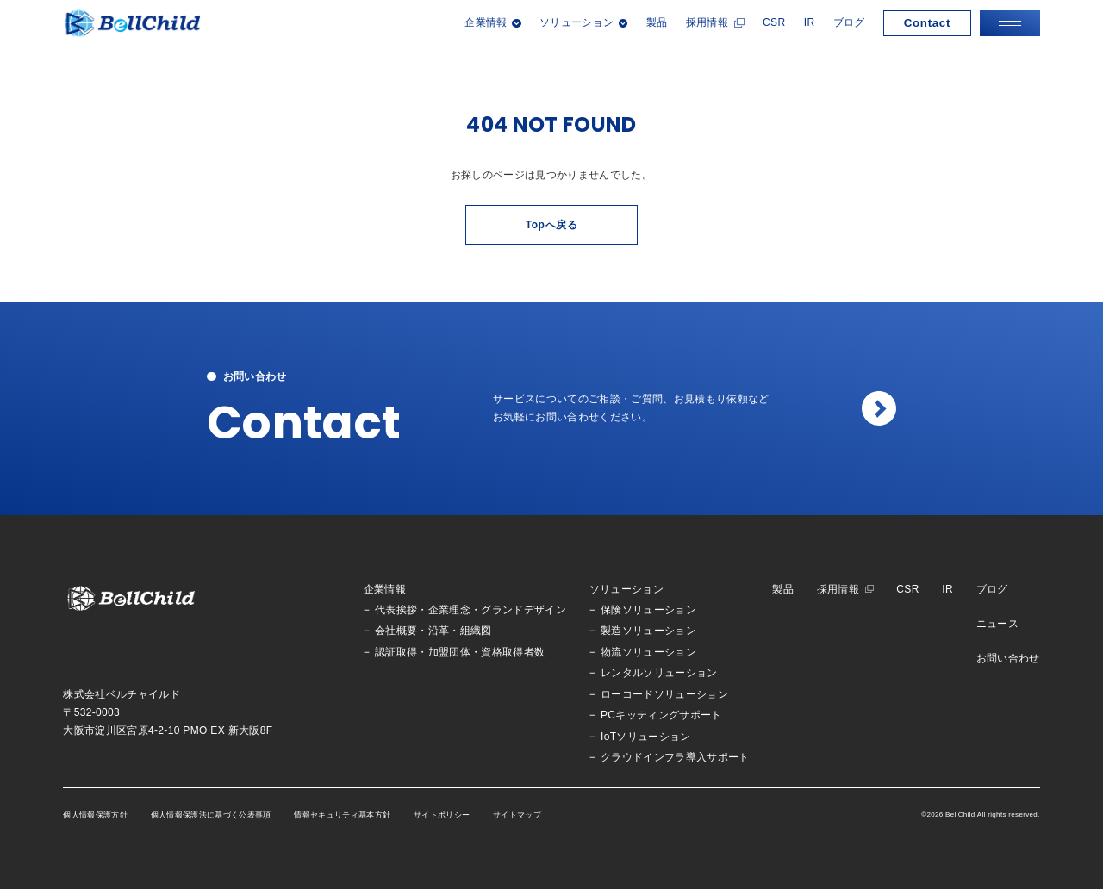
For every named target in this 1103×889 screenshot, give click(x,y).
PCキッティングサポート (661, 715)
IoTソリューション (646, 737)
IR (809, 22)
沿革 (439, 631)
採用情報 (707, 22)
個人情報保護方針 (95, 815)
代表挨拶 (396, 610)
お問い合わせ (1008, 658)
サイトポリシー (442, 815)
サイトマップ (517, 815)
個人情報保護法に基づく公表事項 (211, 815)
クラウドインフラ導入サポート (675, 757)
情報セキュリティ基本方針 (342, 815)
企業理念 (449, 610)
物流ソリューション (648, 652)
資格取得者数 (513, 652)
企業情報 (385, 589)
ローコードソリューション (664, 694)
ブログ (849, 22)
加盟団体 (449, 652)
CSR (774, 22)
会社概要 (396, 631)
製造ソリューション (648, 631)
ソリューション (626, 589)
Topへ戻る (552, 225)
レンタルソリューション (659, 673)
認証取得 (396, 652)
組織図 (476, 631)
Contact (927, 22)
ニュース (997, 624)
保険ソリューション (648, 610)
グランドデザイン (523, 610)
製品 (657, 22)
